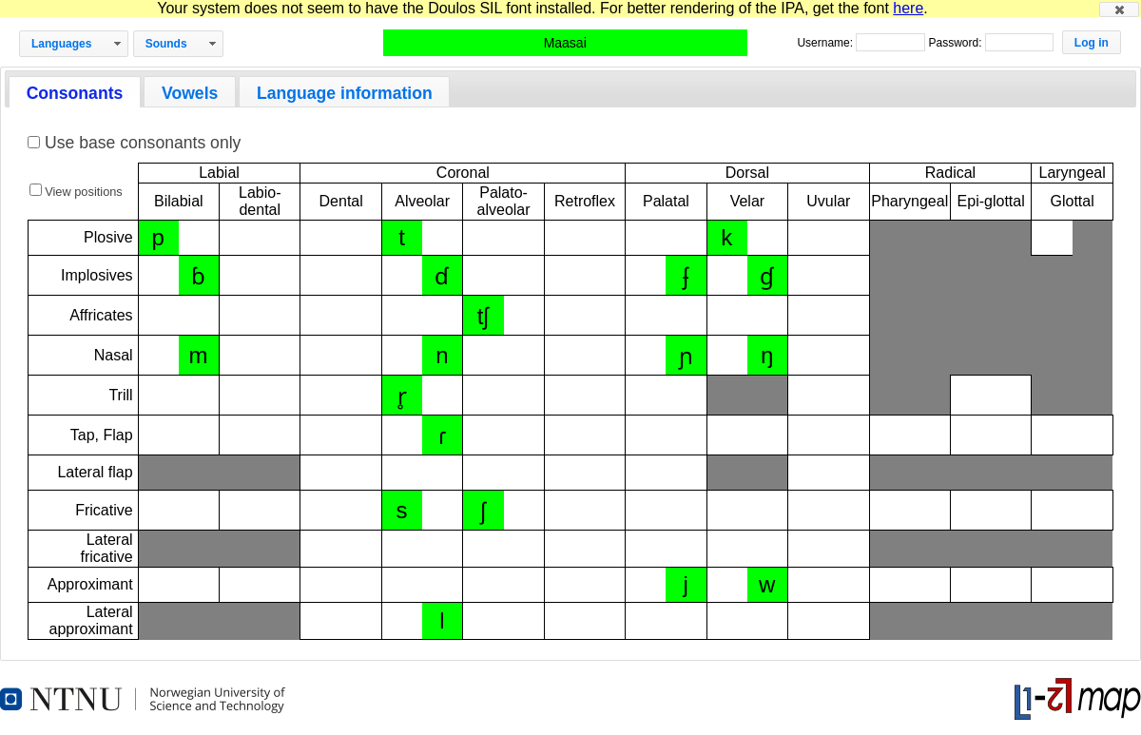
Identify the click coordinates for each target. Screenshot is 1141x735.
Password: (956, 42)
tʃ (483, 316)
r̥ (402, 396)
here (908, 8)
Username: (826, 42)
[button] (1119, 9)
